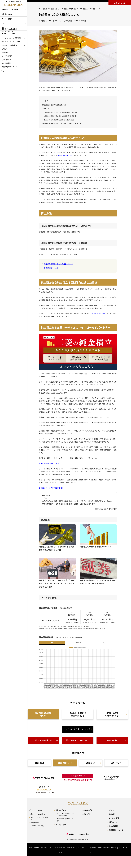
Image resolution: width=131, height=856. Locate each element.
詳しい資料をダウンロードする (77, 740)
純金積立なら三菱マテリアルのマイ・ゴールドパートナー (61, 123)
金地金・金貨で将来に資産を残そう (112, 714)
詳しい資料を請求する (43, 740)
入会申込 (11, 41)
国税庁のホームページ (65, 155)
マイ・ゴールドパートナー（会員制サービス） (66, 814)
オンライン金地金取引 (13, 28)
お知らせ (5, 49)
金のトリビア (116, 763)
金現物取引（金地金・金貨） (65, 820)
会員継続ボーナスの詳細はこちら (51, 488)
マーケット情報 (7, 19)
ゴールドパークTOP (35, 810)
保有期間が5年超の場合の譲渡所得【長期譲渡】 (60, 116)
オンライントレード (13, 32)
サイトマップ (123, 848)
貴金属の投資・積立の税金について (58, 263)
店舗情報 (5, 52)
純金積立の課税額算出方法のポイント (55, 105)
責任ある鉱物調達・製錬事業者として (40, 848)
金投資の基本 (39, 763)
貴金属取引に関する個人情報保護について (103, 848)
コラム (4, 23)
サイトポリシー (82, 848)
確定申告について (51, 268)
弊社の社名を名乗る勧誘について (65, 848)
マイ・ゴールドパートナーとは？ (77, 729)
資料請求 (11, 38)
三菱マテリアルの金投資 (10, 9)
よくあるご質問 (7, 56)
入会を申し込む (112, 740)
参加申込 (9, 45)
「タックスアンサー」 (98, 313)
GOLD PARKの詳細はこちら (49, 463)
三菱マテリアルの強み (37, 826)
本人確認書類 (6, 63)
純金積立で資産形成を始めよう (43, 714)
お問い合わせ (6, 59)
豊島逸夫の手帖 (87, 810)
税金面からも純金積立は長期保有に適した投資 (58, 120)
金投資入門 (86, 814)
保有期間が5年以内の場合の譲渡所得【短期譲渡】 (61, 112)
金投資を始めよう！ (65, 763)
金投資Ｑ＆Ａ (90, 763)
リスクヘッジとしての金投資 (39, 818)
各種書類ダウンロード (9, 67)
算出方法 (45, 109)
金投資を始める (7, 14)
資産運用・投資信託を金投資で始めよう (77, 714)
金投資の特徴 (34, 822)
